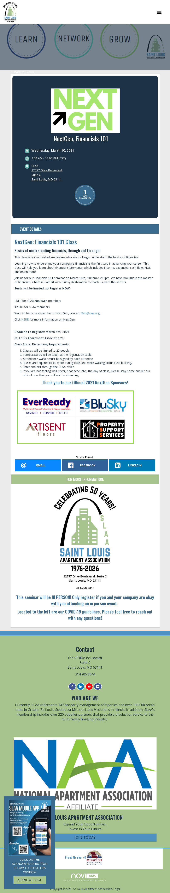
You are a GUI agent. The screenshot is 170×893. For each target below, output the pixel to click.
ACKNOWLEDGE (29, 880)
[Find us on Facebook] (72, 686)
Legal (116, 889)
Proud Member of (83, 858)
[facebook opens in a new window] (85, 465)
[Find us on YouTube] (89, 686)
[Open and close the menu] (92, 12)
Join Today (85, 837)
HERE (25, 319)
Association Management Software (85, 877)
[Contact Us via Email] (98, 686)
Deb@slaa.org (90, 313)
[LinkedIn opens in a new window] (132, 465)
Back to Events (22, 72)
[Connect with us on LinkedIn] (80, 686)
